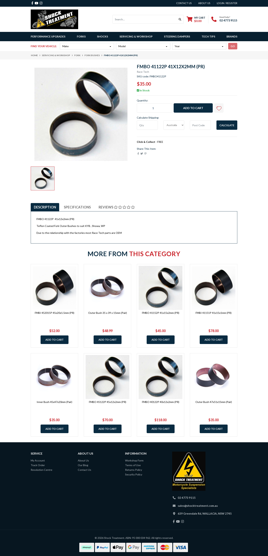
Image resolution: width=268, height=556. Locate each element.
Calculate (226, 125)
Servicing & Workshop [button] (136, 36)
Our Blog (83, 465)
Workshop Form (134, 460)
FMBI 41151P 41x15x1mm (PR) (214, 312)
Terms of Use (133, 465)
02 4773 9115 (228, 20)
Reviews (117, 207)
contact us (184, 3)
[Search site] (180, 19)
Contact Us (84, 469)
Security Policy (133, 474)
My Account (38, 460)
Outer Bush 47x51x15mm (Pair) (213, 401)
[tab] (45, 207)
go (233, 46)
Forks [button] (81, 36)
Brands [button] (231, 36)
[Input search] (144, 19)
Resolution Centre (41, 469)
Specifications (77, 207)
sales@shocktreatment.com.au (198, 505)
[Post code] (200, 125)
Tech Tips (208, 36)
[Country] (173, 125)
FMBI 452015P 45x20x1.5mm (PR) (54, 312)
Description (45, 207)
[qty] (147, 125)
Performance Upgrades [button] (48, 36)
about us (204, 3)
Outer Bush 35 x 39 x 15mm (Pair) (107, 312)
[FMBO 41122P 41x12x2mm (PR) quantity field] (154, 108)
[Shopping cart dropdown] (195, 19)
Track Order (38, 465)
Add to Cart (193, 108)
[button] (219, 108)
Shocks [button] (102, 36)
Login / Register (227, 3)
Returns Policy (133, 469)
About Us (83, 460)
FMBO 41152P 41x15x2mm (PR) (160, 312)
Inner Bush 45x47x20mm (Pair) (54, 401)
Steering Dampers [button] (177, 36)
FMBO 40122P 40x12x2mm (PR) (160, 401)
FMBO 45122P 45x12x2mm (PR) (107, 401)
